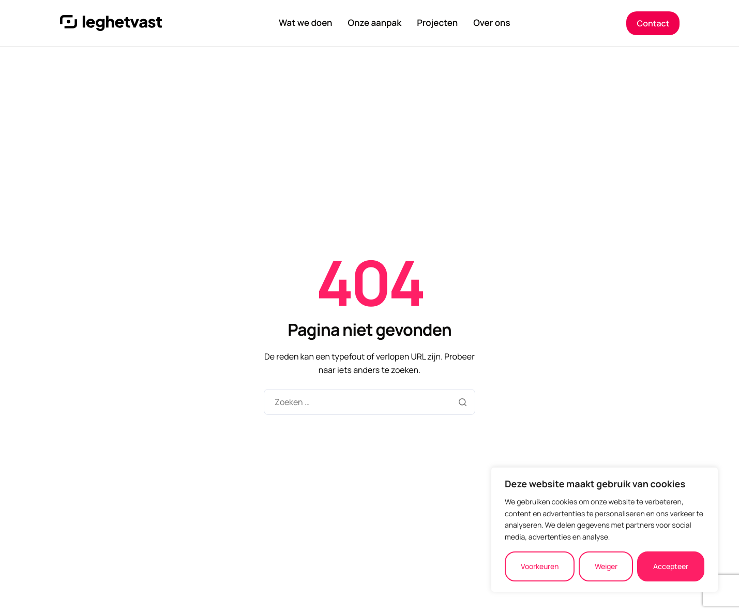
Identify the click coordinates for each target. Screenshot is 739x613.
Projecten (437, 23)
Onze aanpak (374, 23)
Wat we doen (306, 23)
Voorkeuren (540, 566)
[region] (604, 529)
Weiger (606, 566)
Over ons (491, 23)
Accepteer (670, 566)
